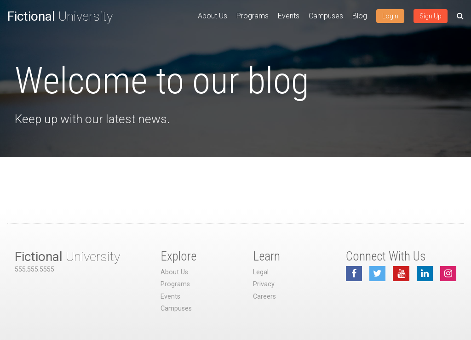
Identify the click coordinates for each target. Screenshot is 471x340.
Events (288, 15)
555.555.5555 (34, 269)
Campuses (326, 15)
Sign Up (430, 16)
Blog (359, 15)
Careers (264, 296)
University (60, 16)
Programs (252, 15)
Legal (261, 272)
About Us (212, 15)
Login (390, 16)
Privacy (264, 284)
